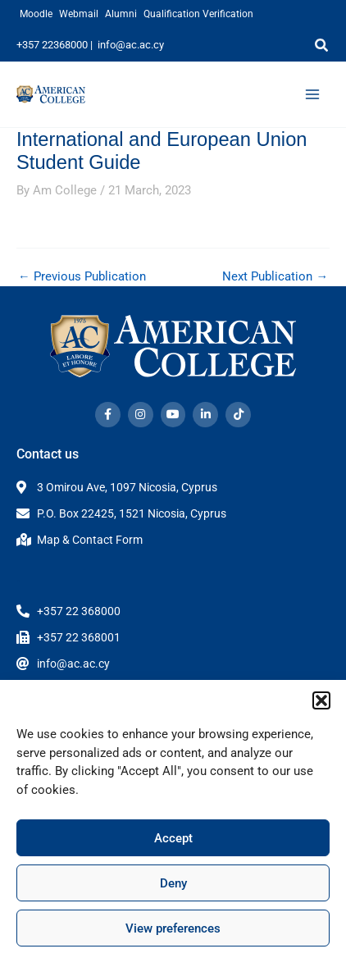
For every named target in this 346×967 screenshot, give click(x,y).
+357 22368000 (52, 45)
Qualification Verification (198, 14)
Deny (173, 883)
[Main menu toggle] (312, 94)
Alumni (121, 14)
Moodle (36, 14)
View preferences (173, 928)
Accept (173, 838)
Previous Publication (82, 277)
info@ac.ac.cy (131, 45)
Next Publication (275, 277)
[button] (321, 700)
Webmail (78, 14)
